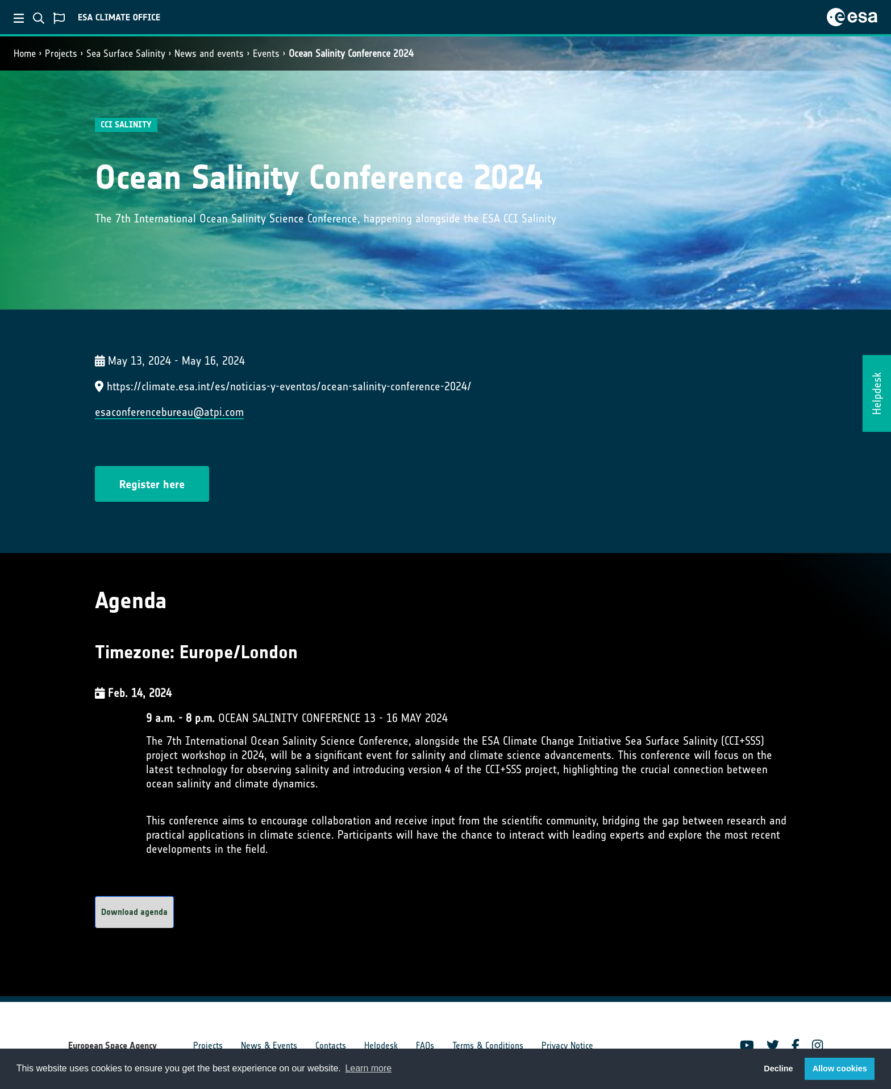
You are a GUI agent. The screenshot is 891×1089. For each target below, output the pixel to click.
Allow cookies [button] (840, 1068)
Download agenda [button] (134, 912)
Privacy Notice (567, 1045)
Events (266, 53)
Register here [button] (152, 484)
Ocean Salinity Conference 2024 (351, 53)
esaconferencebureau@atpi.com (169, 412)
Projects (61, 53)
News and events (209, 53)
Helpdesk (381, 1045)
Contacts (330, 1045)
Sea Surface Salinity (125, 53)
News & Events (269, 1045)
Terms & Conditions (487, 1045)
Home (25, 53)
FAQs (425, 1045)
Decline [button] (778, 1068)
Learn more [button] (368, 1068)
